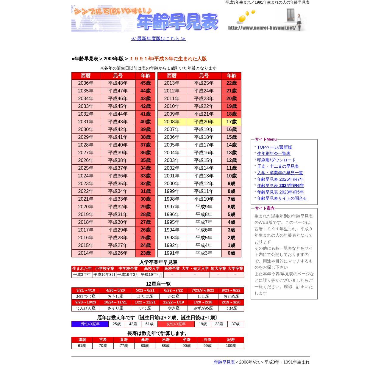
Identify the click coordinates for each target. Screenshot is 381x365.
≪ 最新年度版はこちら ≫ (158, 38)
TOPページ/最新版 (274, 147)
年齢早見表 (280, 185)
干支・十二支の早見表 (278, 166)
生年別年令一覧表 (274, 153)
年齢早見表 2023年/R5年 (280, 192)
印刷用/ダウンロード (276, 160)
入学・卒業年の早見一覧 (280, 172)
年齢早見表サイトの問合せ (282, 198)
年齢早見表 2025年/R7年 (280, 179)
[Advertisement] (158, 49)
